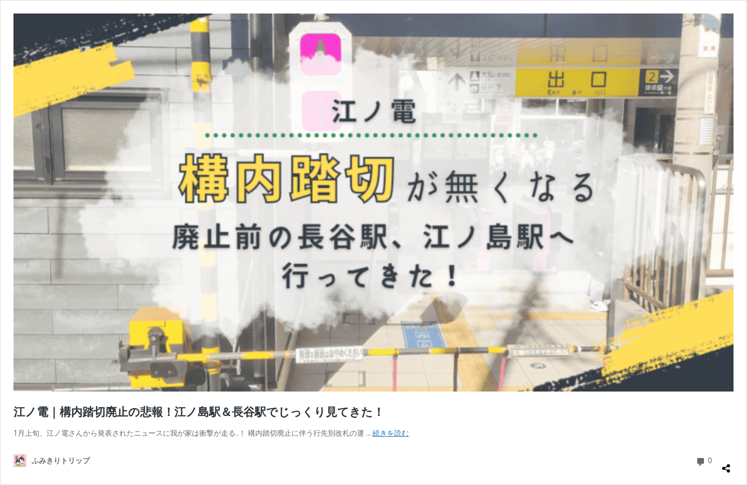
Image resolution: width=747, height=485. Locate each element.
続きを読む (390, 433)
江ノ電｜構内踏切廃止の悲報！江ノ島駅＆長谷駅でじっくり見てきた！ (198, 412)
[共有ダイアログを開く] (726, 464)
